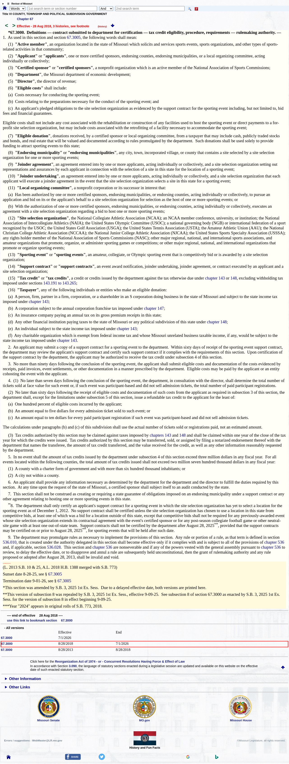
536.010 (10, 542)
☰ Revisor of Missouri (18, 3)
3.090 (73, 666)
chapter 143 (215, 278)
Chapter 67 (25, 19)
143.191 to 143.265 (59, 283)
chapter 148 (217, 321)
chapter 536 (274, 542)
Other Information (25, 679)
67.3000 (6, 638)
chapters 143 (160, 435)
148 (233, 278)
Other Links (19, 687)
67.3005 (74, 37)
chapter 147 (154, 308)
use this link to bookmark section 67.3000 (39, 620)
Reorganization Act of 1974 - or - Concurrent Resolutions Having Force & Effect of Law (120, 661)
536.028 (54, 547)
